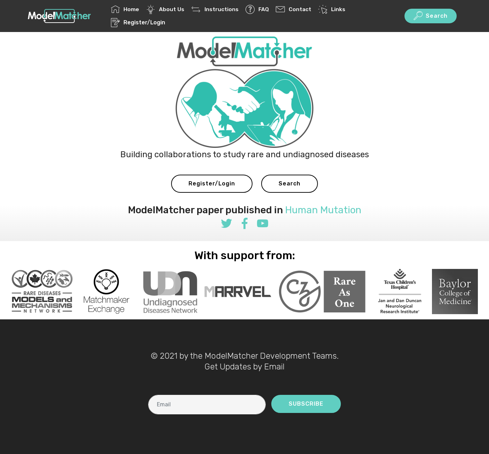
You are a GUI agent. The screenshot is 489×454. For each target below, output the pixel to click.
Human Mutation (323, 210)
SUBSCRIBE (306, 403)
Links (331, 9)
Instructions (215, 9)
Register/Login (138, 22)
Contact (293, 9)
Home (125, 9)
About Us (165, 9)
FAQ (257, 9)
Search (431, 16)
